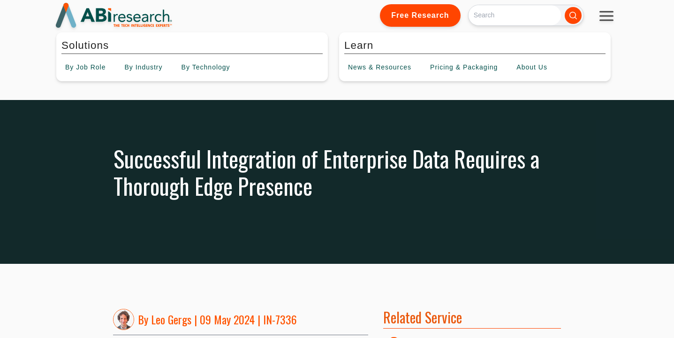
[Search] (515, 15)
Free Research (420, 15)
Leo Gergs (171, 319)
